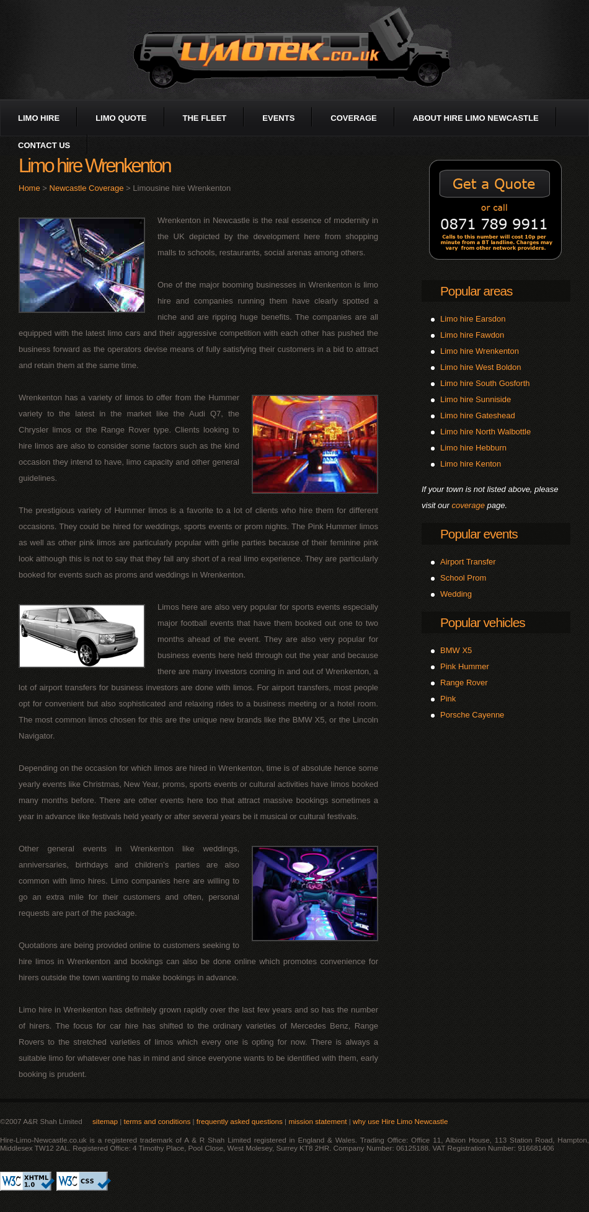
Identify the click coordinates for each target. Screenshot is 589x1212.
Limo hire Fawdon (472, 335)
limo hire (39, 118)
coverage (353, 118)
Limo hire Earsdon (473, 318)
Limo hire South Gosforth (485, 383)
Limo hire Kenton (470, 463)
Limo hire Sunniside (475, 399)
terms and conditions (156, 1121)
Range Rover (464, 682)
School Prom (463, 577)
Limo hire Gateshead (477, 415)
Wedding (456, 594)
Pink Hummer (464, 666)
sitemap (105, 1121)
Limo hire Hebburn (473, 447)
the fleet (205, 118)
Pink (448, 698)
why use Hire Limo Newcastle (400, 1121)
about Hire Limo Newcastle (476, 118)
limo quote (120, 118)
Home (29, 188)
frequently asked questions (240, 1121)
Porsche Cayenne (472, 714)
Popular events (479, 534)
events (278, 118)
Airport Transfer (468, 561)
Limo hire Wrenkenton (479, 351)
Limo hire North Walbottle (485, 431)
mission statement (317, 1121)
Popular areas (476, 291)
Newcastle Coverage (87, 188)
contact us (44, 145)
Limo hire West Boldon (480, 367)
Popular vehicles (482, 622)
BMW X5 (456, 650)
